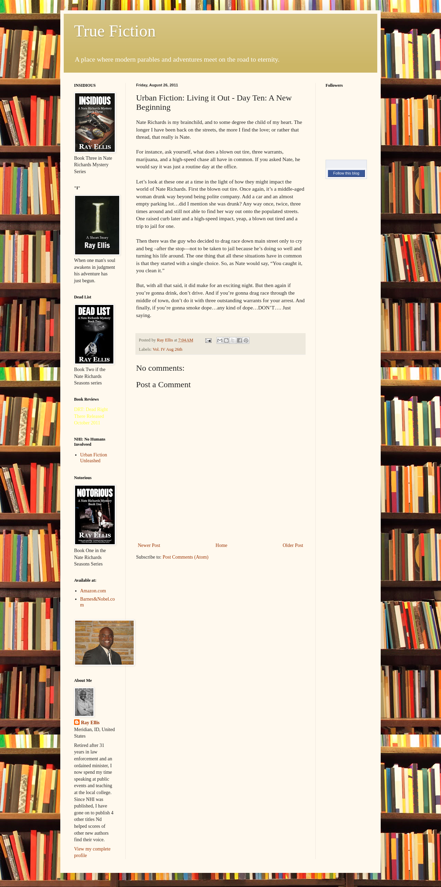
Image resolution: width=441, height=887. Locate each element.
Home (221, 545)
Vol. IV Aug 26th (167, 349)
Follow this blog (346, 173)
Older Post (293, 545)
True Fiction (115, 31)
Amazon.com (93, 590)
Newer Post (149, 545)
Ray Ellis (90, 722)
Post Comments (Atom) (185, 557)
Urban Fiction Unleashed (93, 457)
